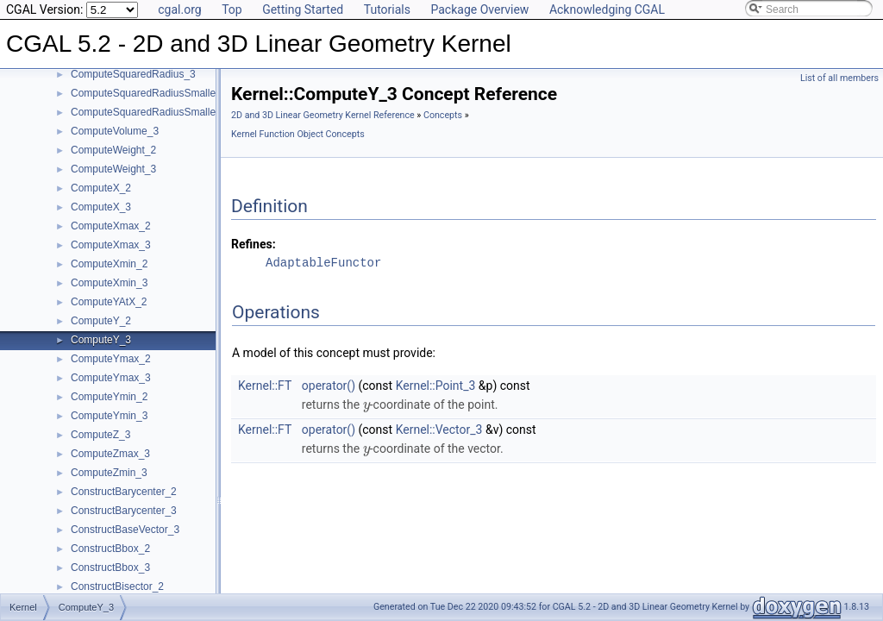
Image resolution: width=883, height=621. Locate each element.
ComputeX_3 (101, 207)
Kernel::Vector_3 (439, 429)
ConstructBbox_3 (110, 567)
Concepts (442, 115)
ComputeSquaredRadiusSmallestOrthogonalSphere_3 (195, 112)
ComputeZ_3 (100, 435)
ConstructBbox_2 (110, 549)
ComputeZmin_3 (109, 473)
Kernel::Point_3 (436, 385)
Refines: (253, 244)
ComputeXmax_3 (111, 245)
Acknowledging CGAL (607, 9)
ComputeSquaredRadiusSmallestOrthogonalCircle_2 (192, 93)
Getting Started (302, 9)
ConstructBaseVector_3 (125, 530)
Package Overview (479, 9)
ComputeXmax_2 (111, 226)
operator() (328, 385)
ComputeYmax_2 (111, 359)
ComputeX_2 (101, 188)
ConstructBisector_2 (117, 586)
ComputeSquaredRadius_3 (133, 74)
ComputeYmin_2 (109, 397)
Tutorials (387, 9)
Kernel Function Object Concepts (298, 134)
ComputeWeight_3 (113, 169)
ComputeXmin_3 (109, 283)
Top (232, 9)
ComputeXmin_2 (109, 264)
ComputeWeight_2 (113, 150)
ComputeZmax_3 (110, 454)
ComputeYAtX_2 (109, 302)
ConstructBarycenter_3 (124, 511)
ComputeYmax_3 (111, 378)
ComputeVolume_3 (115, 131)
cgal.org (179, 9)
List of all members (839, 78)
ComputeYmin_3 (109, 416)
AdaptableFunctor (323, 262)
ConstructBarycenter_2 (124, 492)
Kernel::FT (264, 385)
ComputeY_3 (101, 340)
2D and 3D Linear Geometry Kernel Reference (323, 115)
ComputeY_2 (101, 321)
